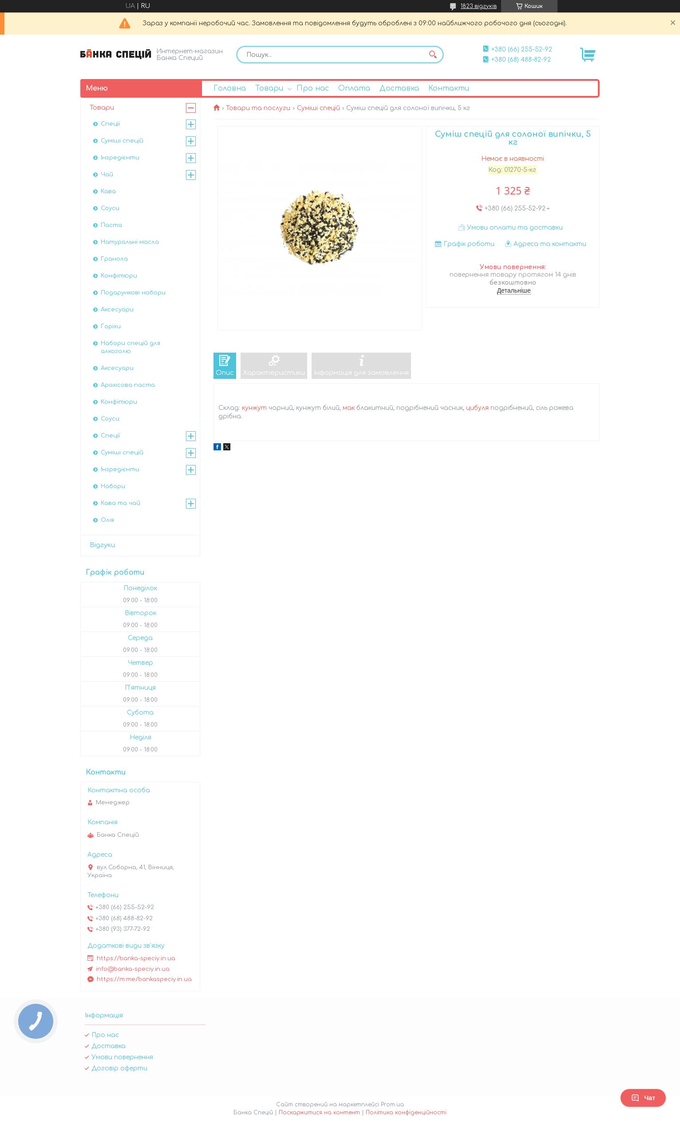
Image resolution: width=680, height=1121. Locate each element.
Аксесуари (117, 309)
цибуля (477, 408)
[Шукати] (433, 55)
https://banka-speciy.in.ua (136, 958)
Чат (643, 1098)
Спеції (110, 124)
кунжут (254, 408)
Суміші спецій (318, 108)
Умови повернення (122, 1057)
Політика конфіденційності (406, 1112)
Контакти (448, 88)
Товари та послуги (258, 108)
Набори (113, 486)
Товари (269, 88)
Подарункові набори (133, 293)
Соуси (110, 208)
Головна (229, 88)
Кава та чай (120, 503)
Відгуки (102, 545)
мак (349, 408)
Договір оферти (119, 1068)
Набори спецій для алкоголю (130, 347)
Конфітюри (119, 276)
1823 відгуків (479, 6)
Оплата (354, 88)
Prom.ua (392, 1104)
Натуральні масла (130, 242)
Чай (107, 174)
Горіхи (111, 326)
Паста (111, 225)
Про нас (313, 88)
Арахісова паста (128, 385)
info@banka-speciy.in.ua (133, 969)
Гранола (114, 259)
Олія (107, 520)
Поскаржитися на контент (319, 1112)
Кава (108, 191)
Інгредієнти (120, 158)
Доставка (399, 88)
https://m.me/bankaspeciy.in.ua (144, 979)
